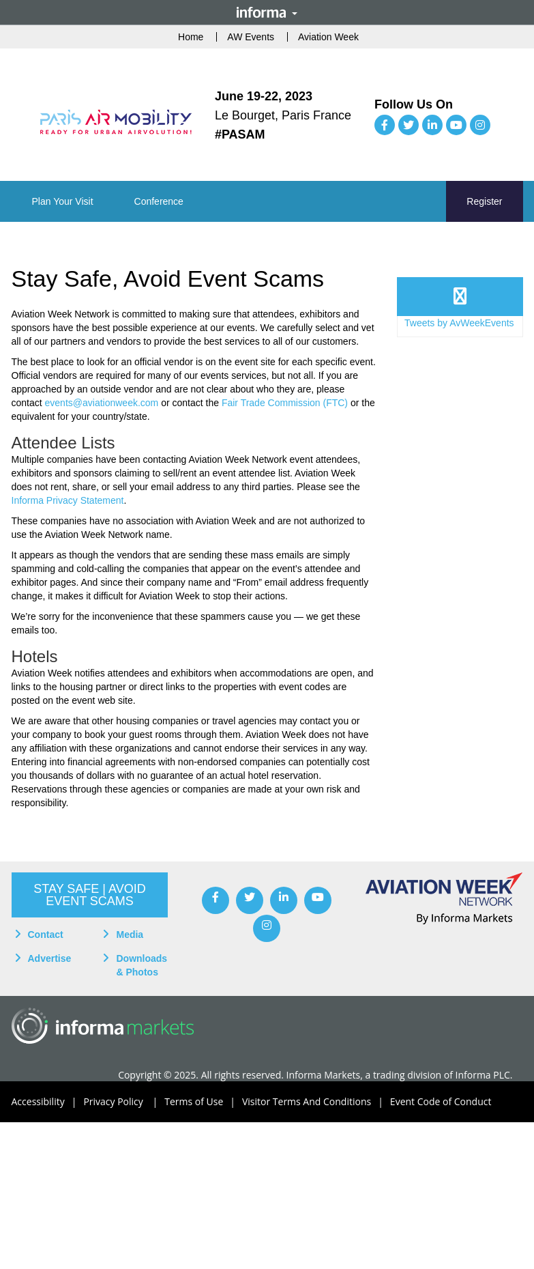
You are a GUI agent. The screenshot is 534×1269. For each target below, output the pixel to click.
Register (484, 201)
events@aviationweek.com (102, 402)
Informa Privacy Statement (68, 500)
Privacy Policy (123, 1102)
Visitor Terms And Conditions (316, 1102)
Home (190, 37)
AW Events (250, 37)
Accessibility (48, 1102)
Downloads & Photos (141, 965)
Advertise (50, 958)
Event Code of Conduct (441, 1101)
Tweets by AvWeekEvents (459, 322)
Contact (45, 934)
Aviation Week (328, 37)
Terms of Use (203, 1102)
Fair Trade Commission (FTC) (285, 402)
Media (129, 934)
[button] (63, 201)
